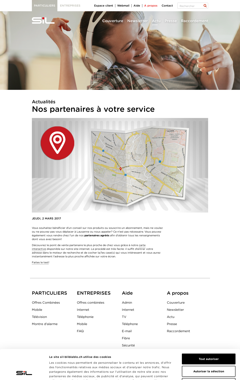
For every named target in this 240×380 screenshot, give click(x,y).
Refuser (208, 355)
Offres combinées (90, 302)
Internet (83, 310)
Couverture (112, 21)
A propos (151, 5)
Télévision (39, 317)
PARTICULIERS (49, 293)
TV (124, 317)
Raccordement (194, 21)
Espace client (103, 5)
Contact (167, 5)
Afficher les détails (211, 372)
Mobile (37, 310)
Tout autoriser (209, 331)
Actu (156, 21)
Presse (171, 21)
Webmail (123, 5)
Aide (137, 5)
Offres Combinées (46, 302)
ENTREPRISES (94, 293)
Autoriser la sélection (208, 343)
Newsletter (137, 21)
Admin (127, 302)
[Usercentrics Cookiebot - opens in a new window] (24, 372)
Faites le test (40, 262)
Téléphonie (85, 317)
